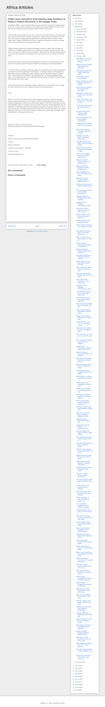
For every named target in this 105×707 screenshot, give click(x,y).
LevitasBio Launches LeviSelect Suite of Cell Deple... (84, 372)
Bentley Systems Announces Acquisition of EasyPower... (84, 244)
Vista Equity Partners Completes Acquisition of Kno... (83, 572)
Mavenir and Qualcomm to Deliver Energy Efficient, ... (84, 185)
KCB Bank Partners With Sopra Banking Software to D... (84, 408)
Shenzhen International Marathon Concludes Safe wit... (83, 396)
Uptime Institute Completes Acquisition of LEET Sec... (83, 584)
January (79, 662)
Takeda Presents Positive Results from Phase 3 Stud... (84, 457)
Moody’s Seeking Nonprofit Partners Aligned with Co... (82, 632)
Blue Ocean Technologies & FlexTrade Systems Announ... (84, 360)
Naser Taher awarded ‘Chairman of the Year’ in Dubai (83, 131)
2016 (76, 682)
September (80, 37)
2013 (76, 690)
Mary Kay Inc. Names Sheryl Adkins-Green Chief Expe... (83, 590)
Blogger (62, 703)
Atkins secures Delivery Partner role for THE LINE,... (83, 596)
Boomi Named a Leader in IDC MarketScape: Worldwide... (84, 88)
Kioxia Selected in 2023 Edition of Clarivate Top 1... (84, 511)
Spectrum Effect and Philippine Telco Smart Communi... (83, 198)
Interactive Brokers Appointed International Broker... (84, 541)
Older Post (62, 226)
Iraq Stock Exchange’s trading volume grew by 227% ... (84, 535)
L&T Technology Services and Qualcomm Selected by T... (84, 191)
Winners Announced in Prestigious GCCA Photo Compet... (83, 529)
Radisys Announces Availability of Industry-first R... (83, 384)
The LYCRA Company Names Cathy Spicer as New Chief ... (84, 517)
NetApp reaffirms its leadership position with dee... (84, 614)
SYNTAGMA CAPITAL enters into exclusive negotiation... (83, 299)
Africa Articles (19, 7)
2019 (76, 674)
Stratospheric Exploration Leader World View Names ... (84, 72)
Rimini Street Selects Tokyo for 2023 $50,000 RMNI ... (84, 547)
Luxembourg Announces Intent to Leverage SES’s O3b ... (83, 232)
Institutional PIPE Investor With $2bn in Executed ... (84, 125)
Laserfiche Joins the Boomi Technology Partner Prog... (82, 137)
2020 (76, 671)
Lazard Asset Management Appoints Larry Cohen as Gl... (83, 347)
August (78, 40)
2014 (76, 687)
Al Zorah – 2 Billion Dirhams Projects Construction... (82, 475)
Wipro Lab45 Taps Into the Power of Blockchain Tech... (84, 269)
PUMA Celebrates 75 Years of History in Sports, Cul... (82, 499)
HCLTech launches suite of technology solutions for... (84, 107)
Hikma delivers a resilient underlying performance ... (84, 378)
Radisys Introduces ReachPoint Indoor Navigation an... (82, 167)
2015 (76, 684)
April (78, 50)
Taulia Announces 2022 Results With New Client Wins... (84, 275)
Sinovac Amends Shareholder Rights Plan (82, 420)
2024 (76, 24)
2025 (76, 21)
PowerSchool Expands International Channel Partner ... (83, 311)
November (79, 31)
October (79, 34)
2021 (76, 668)
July (77, 42)
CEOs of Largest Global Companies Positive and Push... (84, 450)
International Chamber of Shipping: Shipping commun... (83, 256)
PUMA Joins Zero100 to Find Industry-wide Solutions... (83, 657)
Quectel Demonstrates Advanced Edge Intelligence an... (83, 113)
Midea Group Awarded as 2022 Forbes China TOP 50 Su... (84, 553)
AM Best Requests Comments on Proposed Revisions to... (84, 560)
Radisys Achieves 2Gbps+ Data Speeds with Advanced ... (84, 66)
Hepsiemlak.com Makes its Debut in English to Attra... (83, 329)
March (78, 53)
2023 (76, 26)
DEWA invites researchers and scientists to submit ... (84, 226)
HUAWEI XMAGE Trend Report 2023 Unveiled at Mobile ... (84, 143)
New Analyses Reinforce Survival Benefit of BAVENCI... (83, 626)
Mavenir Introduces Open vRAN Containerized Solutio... (84, 366)
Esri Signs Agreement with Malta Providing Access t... (84, 481)
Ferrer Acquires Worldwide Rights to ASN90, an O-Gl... (84, 305)
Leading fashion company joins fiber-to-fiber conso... (84, 469)
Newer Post (12, 226)
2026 (76, 18)
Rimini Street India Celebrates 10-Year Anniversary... (82, 281)
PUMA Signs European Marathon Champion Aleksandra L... (83, 463)
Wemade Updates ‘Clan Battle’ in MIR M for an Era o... (83, 602)
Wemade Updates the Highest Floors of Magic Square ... (84, 432)
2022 (76, 665)
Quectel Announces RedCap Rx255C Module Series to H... (83, 179)
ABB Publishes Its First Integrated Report (83, 221)
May (77, 48)
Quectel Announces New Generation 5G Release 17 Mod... (84, 149)
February (79, 56)
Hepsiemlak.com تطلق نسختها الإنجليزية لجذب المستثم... (83, 323)
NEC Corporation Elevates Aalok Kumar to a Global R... (84, 341)
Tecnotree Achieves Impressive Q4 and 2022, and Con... (82, 210)
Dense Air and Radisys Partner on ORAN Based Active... (83, 155)
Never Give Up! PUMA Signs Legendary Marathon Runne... (83, 414)
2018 (76, 676)
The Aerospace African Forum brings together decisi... (83, 523)
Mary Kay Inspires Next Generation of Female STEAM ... (83, 493)
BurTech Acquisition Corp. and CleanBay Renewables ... (84, 119)
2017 (76, 679)
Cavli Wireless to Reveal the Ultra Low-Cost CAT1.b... (83, 60)
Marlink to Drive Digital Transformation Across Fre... (83, 390)
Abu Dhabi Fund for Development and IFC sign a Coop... (83, 638)
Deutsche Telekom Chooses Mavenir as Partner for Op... (83, 161)
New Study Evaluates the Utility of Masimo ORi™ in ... (84, 438)
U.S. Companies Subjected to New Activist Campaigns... (83, 505)
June (78, 45)
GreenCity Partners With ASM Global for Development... (83, 608)
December (79, 29)
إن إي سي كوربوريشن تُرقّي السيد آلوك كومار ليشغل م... (84, 335)
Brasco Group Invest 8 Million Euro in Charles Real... (83, 317)
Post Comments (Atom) (41, 231)
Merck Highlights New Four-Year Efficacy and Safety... (84, 173)
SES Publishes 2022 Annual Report (82, 77)
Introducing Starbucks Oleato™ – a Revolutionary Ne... (82, 426)
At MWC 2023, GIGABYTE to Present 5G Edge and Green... (83, 578)
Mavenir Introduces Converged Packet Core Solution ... (84, 353)
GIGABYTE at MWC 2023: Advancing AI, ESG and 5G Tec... (84, 94)
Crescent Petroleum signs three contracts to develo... (84, 444)
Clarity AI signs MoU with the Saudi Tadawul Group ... (83, 620)
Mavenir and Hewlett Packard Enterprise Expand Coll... (82, 402)
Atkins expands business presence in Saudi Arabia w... (83, 644)
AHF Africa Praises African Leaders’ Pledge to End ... (84, 651)
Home (37, 226)
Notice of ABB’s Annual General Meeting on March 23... (83, 216)
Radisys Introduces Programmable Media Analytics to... (83, 250)
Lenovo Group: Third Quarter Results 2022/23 (82, 487)
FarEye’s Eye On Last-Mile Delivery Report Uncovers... (83, 263)
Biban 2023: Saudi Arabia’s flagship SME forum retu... (83, 566)
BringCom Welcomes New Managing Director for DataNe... (84, 82)
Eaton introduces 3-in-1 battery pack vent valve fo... (84, 238)
